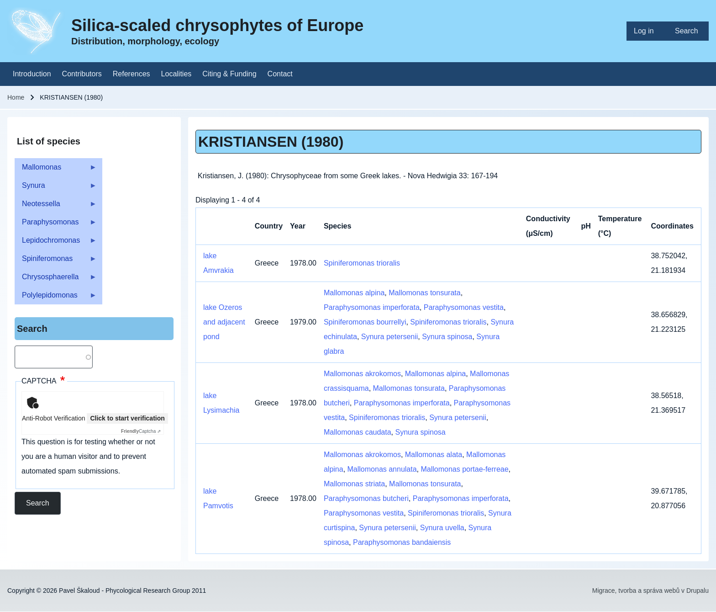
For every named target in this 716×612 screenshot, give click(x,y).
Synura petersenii (389, 337)
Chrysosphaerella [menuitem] (56, 279)
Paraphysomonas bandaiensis (402, 542)
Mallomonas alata (433, 454)
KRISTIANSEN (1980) (270, 141)
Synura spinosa (447, 337)
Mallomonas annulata (382, 469)
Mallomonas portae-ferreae (465, 469)
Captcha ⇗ (141, 431)
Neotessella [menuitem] (56, 206)
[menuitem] (647, 31)
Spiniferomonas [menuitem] (56, 261)
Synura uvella (442, 528)
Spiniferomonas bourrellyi (365, 322)
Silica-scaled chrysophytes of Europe (217, 25)
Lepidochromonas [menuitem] (56, 243)
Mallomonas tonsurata (424, 293)
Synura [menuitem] (56, 188)
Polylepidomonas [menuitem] (56, 297)
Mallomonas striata (354, 484)
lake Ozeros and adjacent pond (224, 322)
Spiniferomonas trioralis (362, 263)
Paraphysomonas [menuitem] (56, 224)
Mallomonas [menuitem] (56, 169)
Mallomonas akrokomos (362, 374)
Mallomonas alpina (354, 293)
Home (15, 97)
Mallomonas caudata (357, 432)
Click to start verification (127, 418)
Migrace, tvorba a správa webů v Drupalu (650, 590)
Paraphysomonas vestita (464, 307)
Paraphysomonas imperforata (372, 307)
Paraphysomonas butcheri (366, 498)
